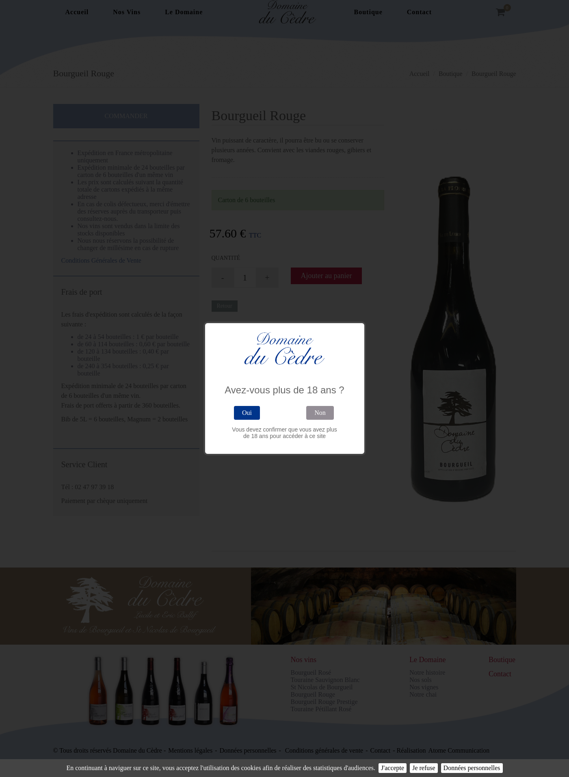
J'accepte (392, 767)
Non (320, 412)
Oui (247, 412)
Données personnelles (472, 767)
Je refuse (423, 767)
